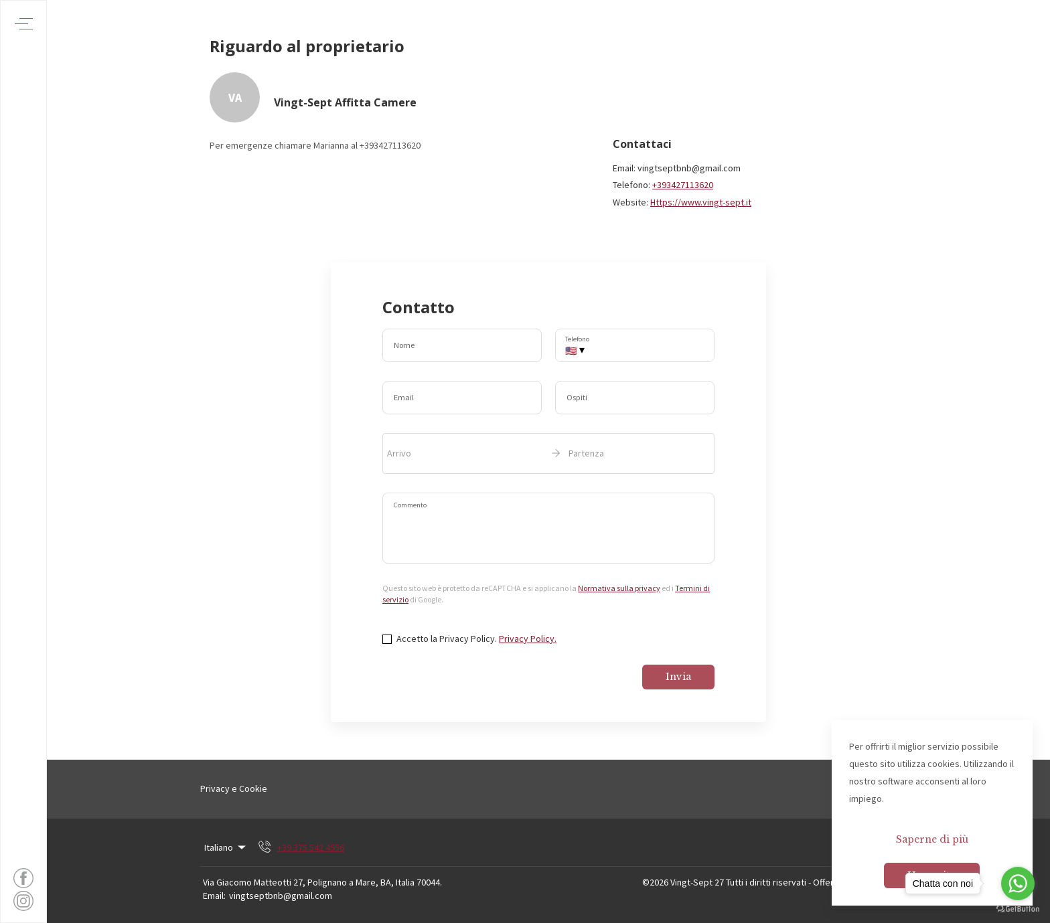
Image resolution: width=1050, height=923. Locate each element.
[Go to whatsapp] (1018, 883)
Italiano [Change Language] (226, 847)
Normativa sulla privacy (619, 588)
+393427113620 (682, 185)
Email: (214, 896)
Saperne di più (932, 839)
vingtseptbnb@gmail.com (280, 896)
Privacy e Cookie (233, 788)
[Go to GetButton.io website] (1017, 909)
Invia (678, 677)
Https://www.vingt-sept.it (700, 202)
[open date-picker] (548, 453)
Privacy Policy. (527, 639)
